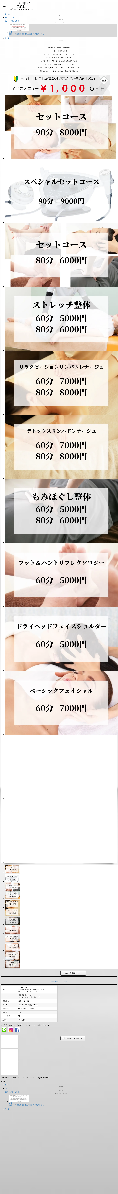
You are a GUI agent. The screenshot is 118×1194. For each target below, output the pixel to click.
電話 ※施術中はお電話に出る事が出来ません (26, 34)
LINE (10, 32)
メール (11, 36)
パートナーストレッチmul (59, 982)
